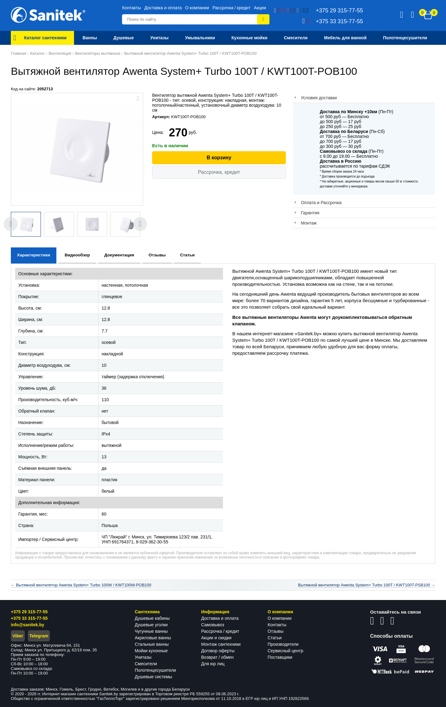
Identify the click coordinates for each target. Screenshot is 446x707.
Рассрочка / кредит (231, 7)
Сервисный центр (285, 650)
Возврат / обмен (217, 657)
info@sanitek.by (27, 624)
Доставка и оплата (163, 7)
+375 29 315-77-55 (29, 611)
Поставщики (280, 657)
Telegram (38, 635)
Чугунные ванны (151, 631)
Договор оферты (218, 650)
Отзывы (275, 631)
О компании (197, 7)
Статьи (275, 637)
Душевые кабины (152, 618)
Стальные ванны (152, 644)
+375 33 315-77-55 (29, 618)
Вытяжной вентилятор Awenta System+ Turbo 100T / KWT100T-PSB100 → (366, 585)
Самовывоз (212, 624)
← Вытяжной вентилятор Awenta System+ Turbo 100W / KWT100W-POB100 (81, 585)
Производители (283, 644)
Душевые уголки (151, 624)
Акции (260, 7)
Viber (17, 635)
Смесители (146, 663)
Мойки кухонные (151, 650)
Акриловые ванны (153, 637)
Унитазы (143, 657)
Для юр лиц (213, 663)
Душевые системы (153, 676)
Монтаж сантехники (221, 644)
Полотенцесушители (155, 670)
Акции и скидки (216, 637)
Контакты (131, 7)
